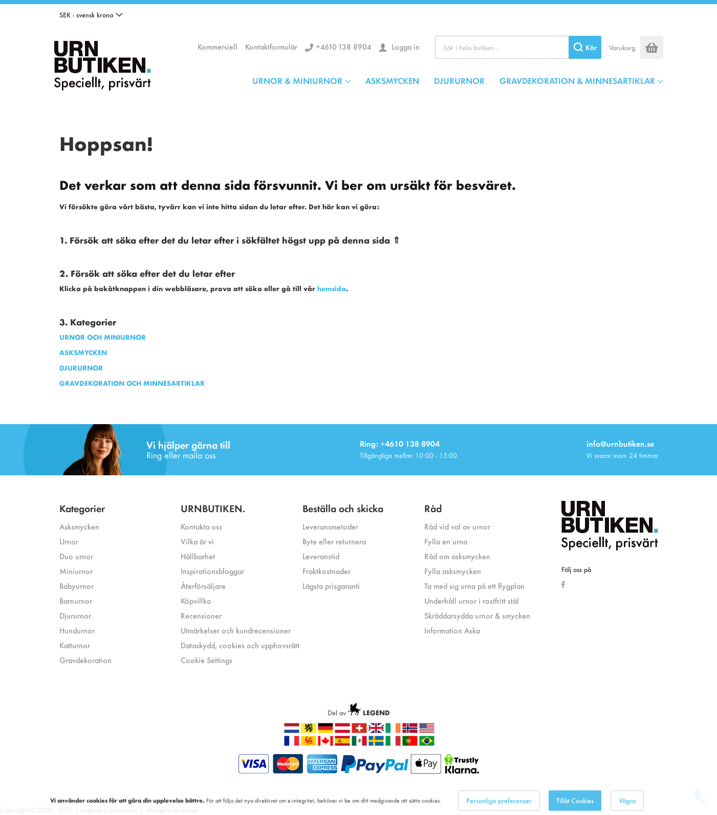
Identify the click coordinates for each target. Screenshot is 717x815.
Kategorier (82, 508)
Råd (433, 508)
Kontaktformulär (271, 46)
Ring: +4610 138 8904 (400, 443)
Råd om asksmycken (457, 555)
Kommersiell (217, 46)
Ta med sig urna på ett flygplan (474, 585)
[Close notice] (704, 808)
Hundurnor (77, 630)
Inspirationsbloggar (212, 570)
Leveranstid (320, 555)
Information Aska (452, 630)
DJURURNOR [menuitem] (459, 80)
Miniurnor (76, 570)
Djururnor (75, 615)
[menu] (457, 80)
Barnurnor (75, 600)
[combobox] (518, 47)
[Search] (585, 47)
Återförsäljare (203, 585)
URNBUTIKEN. (213, 508)
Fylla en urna (445, 541)
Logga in (404, 46)
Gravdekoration (85, 659)
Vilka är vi (197, 541)
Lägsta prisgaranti (331, 585)
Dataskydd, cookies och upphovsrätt (240, 645)
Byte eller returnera (334, 541)
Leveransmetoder (330, 526)
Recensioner (201, 615)
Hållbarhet (198, 555)
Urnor (68, 541)
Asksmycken (79, 526)
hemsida (331, 288)
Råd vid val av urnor (457, 526)
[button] (91, 14)
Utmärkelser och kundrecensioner (236, 630)
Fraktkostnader (326, 570)
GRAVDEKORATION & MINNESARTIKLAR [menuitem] (577, 80)
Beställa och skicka (342, 508)
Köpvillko (196, 600)
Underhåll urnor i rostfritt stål (471, 600)
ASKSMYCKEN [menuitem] (392, 80)
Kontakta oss (201, 526)
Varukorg (622, 47)
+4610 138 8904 (343, 46)
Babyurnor (76, 585)
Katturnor (74, 645)
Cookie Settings (206, 659)
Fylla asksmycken (452, 570)
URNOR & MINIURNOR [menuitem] (297, 80)
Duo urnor (76, 555)
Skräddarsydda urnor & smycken (477, 615)
